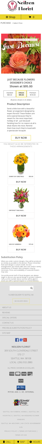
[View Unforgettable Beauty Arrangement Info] (21, 198)
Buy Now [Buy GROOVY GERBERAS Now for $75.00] (21, 249)
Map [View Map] (21, 441)
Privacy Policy (10, 431)
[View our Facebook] (17, 341)
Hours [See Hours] (35, 441)
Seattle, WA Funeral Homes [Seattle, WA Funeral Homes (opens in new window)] (15, 412)
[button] (21, 388)
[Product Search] (21, 288)
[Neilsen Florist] (21, 11)
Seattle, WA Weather (10, 423)
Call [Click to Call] (7, 441)
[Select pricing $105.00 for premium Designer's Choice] (33, 94)
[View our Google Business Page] (21, 341)
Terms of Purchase (27, 431)
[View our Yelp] (25, 341)
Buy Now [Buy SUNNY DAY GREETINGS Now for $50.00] (21, 181)
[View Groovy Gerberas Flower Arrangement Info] (21, 231)
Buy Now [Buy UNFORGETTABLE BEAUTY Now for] (21, 215)
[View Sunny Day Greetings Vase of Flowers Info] (21, 164)
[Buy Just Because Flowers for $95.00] (21, 137)
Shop (10, 17)
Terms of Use (21, 435)
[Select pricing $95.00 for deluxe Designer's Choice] (21, 94)
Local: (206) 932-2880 (21, 362)
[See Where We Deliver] (21, 301)
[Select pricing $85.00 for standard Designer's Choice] (10, 94)
